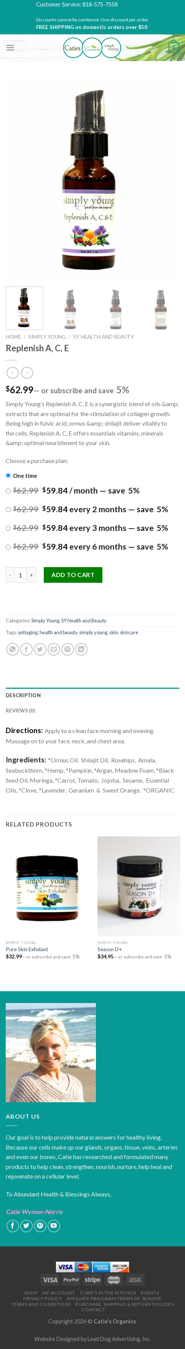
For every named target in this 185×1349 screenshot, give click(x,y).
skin (113, 632)
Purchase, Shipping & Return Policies (124, 1304)
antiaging (28, 632)
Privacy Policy (42, 1298)
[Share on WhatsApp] (12, 649)
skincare (129, 632)
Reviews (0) (20, 710)
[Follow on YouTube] (54, 1226)
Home (13, 337)
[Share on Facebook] (26, 649)
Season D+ (109, 949)
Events (150, 1293)
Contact (93, 1309)
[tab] (92, 695)
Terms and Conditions (41, 1304)
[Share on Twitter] (40, 649)
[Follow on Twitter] (26, 1226)
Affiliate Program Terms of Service (114, 1298)
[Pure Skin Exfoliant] (47, 886)
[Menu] (10, 47)
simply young (93, 632)
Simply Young (47, 337)
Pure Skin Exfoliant (27, 949)
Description (23, 695)
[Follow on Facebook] (12, 1226)
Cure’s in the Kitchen (108, 1293)
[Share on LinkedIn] (81, 649)
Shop (30, 1293)
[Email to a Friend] (54, 649)
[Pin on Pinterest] (67, 649)
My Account (58, 1293)
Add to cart (72, 574)
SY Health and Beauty (103, 337)
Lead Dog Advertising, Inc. (119, 1339)
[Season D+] (138, 886)
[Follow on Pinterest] (40, 1226)
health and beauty (58, 632)
